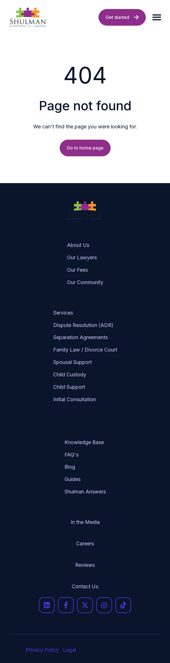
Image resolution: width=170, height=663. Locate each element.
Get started (122, 17)
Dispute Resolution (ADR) (83, 325)
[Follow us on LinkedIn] (47, 605)
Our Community (85, 282)
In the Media (85, 522)
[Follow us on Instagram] (104, 605)
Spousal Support (72, 362)
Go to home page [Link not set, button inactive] (85, 148)
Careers (85, 543)
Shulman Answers (85, 492)
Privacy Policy (42, 650)
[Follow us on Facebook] (66, 605)
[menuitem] (85, 262)
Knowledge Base (84, 442)
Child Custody (69, 374)
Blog (69, 467)
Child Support (69, 387)
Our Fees (77, 270)
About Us (78, 245)
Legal (69, 650)
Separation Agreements (80, 337)
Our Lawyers (82, 257)
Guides (72, 479)
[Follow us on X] (85, 605)
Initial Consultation (74, 399)
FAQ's (71, 455)
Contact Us (85, 586)
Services (63, 313)
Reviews (85, 565)
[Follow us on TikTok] (123, 605)
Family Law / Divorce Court (85, 350)
